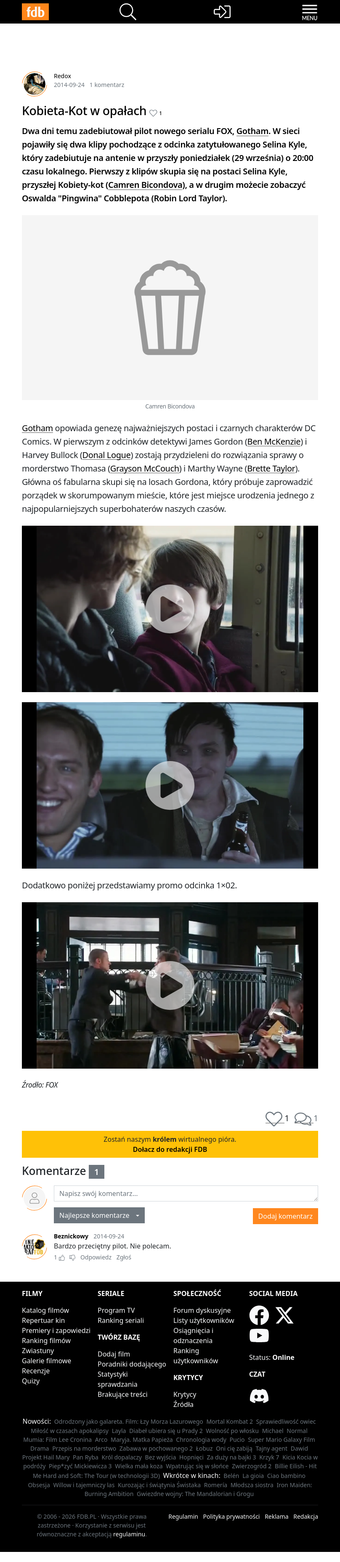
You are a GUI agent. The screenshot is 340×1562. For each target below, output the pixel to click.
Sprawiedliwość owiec (286, 1421)
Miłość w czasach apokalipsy (70, 1431)
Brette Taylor (271, 468)
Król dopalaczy (122, 1457)
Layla (119, 1431)
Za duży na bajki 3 (231, 1457)
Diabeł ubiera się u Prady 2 (166, 1431)
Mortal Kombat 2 (229, 1421)
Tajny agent (271, 1448)
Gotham (252, 131)
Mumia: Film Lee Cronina (57, 1439)
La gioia (253, 1476)
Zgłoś (124, 1257)
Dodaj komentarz (285, 1216)
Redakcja (305, 1516)
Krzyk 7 (269, 1457)
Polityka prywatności (231, 1516)
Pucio (237, 1439)
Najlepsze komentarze (97, 1215)
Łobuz (204, 1448)
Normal (297, 1431)
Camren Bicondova (145, 184)
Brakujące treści (123, 1394)
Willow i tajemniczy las (83, 1485)
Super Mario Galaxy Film (281, 1439)
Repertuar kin (43, 1320)
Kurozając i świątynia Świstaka (159, 1485)
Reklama (277, 1516)
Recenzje (36, 1370)
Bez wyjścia (160, 1457)
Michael (273, 1431)
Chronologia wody (201, 1439)
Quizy (31, 1381)
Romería (215, 1485)
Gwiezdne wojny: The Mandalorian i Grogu (195, 1494)
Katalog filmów (45, 1310)
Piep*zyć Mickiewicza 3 (80, 1466)
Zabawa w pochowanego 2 (156, 1448)
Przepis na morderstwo (84, 1448)
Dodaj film (114, 1354)
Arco (101, 1439)
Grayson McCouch (144, 468)
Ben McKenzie (274, 441)
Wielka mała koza (138, 1466)
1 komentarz (107, 85)
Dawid (299, 1448)
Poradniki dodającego (132, 1364)
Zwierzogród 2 (251, 1466)
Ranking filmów (46, 1340)
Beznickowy (71, 1236)
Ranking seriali (121, 1320)
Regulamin (183, 1516)
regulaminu (129, 1534)
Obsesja (39, 1485)
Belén (231, 1476)
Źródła (183, 1404)
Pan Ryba (85, 1457)
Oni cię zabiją (234, 1448)
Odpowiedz (96, 1257)
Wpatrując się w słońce (197, 1466)
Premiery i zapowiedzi (56, 1330)
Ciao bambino (286, 1476)
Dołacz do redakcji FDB (170, 1149)
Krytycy (184, 1394)
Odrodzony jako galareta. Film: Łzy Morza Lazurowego (128, 1421)
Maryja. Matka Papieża (142, 1439)
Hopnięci (191, 1457)
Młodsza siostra (252, 1485)
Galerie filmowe (46, 1360)
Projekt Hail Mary (46, 1457)
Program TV (116, 1310)
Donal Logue (106, 455)
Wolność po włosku (232, 1431)
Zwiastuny (38, 1350)
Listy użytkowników (203, 1320)
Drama (39, 1448)
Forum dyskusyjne (202, 1310)
